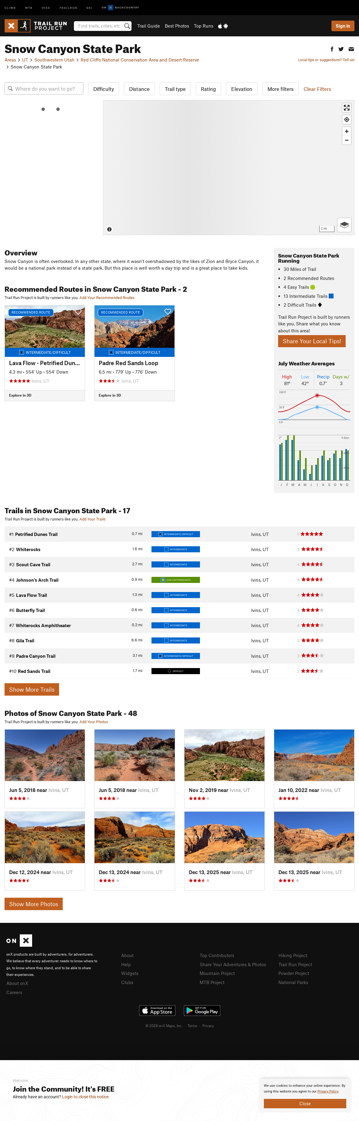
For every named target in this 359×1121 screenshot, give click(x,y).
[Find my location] (346, 119)
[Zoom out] (346, 140)
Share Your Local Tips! (312, 341)
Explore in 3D (20, 395)
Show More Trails (32, 689)
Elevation (241, 89)
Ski (89, 7)
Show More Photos (33, 903)
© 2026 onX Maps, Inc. (163, 1025)
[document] (305, 1095)
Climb (10, 7)
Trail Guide (148, 25)
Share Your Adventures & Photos (233, 964)
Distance (139, 89)
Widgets (129, 973)
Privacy (208, 1025)
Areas (10, 59)
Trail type (175, 89)
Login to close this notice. (86, 1096)
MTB (29, 7)
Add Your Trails (92, 519)
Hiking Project (292, 955)
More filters (281, 89)
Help (126, 964)
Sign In (343, 25)
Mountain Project (217, 973)
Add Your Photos (93, 721)
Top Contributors (217, 955)
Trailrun (68, 7)
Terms (192, 1025)
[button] (332, 48)
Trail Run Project (295, 964)
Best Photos (177, 25)
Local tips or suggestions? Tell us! (326, 59)
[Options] (344, 225)
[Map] (228, 167)
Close (305, 1103)
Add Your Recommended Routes (107, 297)
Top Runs (203, 25)
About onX (17, 983)
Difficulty (103, 89)
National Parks (293, 982)
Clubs (127, 982)
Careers (14, 992)
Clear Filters (317, 89)
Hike (46, 7)
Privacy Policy (327, 1091)
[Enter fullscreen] (346, 107)
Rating (208, 89)
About (127, 955)
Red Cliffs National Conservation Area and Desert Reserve (140, 59)
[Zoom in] (346, 131)
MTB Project (212, 982)
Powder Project (293, 973)
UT (25, 59)
